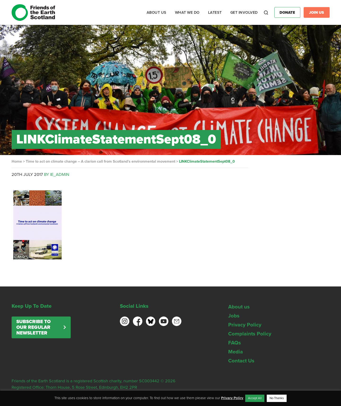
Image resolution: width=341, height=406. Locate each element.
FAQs (234, 343)
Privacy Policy (244, 325)
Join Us (316, 12)
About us (239, 307)
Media (235, 352)
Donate (287, 12)
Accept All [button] (255, 398)
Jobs (234, 316)
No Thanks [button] (277, 398)
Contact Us (241, 361)
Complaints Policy (249, 334)
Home (17, 161)
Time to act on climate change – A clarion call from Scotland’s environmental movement (100, 161)
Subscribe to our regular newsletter (33, 327)
